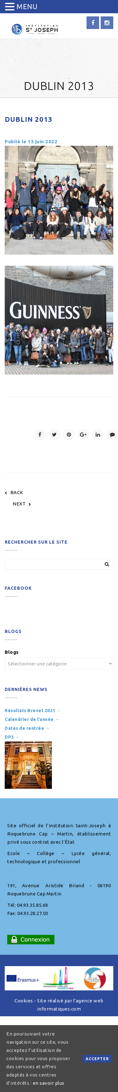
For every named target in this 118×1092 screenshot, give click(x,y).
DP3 (12, 737)
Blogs (12, 652)
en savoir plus (49, 1083)
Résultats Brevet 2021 (33, 710)
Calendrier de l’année (32, 719)
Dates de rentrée (27, 728)
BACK (14, 492)
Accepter (97, 1059)
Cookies (23, 1000)
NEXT (22, 503)
